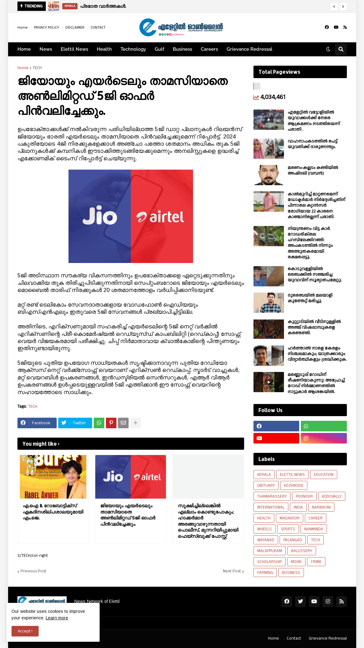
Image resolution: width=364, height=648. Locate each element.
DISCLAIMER (74, 27)
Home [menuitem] (24, 49)
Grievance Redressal (328, 638)
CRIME (316, 562)
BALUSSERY (301, 551)
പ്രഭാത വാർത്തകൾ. (103, 6)
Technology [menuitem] (133, 49)
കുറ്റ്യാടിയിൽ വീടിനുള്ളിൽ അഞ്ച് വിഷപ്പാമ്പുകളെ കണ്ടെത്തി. (314, 327)
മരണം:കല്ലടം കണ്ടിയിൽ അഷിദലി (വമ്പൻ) (313, 170)
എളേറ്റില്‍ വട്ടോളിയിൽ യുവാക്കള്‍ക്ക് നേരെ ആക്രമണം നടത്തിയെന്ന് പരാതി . (314, 121)
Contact (294, 638)
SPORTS (288, 529)
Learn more (57, 617)
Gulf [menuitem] (159, 49)
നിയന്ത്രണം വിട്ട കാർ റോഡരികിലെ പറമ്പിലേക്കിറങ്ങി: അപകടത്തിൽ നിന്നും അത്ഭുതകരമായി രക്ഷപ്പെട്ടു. (310, 243)
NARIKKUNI (321, 507)
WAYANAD (265, 540)
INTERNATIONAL (271, 507)
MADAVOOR (290, 518)
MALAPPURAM (269, 551)
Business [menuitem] (182, 49)
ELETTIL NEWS (292, 474)
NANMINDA (313, 529)
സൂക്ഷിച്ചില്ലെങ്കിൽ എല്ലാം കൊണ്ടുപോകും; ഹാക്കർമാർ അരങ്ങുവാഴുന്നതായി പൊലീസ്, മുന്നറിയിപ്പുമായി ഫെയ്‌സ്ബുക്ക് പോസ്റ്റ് (208, 521)
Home (22, 27)
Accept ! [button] (25, 631)
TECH (37, 68)
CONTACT (98, 27)
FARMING (265, 572)
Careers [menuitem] (209, 49)
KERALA (264, 474)
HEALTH (264, 518)
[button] (334, 6)
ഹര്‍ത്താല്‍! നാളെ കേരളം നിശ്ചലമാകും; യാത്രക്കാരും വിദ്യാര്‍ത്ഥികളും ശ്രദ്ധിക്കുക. (317, 354)
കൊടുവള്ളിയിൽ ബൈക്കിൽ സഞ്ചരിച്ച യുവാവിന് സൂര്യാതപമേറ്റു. (315, 274)
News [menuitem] (46, 49)
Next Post (232, 571)
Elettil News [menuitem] (74, 49)
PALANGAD (292, 540)
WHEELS (264, 529)
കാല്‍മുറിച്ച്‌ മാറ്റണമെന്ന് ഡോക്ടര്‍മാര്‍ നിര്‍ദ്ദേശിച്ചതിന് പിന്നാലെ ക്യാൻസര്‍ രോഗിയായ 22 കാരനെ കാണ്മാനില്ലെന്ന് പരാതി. (316, 205)
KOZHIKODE (294, 485)
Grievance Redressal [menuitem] (249, 49)
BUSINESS (291, 572)
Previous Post (33, 571)
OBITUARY (266, 485)
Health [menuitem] (104, 49)
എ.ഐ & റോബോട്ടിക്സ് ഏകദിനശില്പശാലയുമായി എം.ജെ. (53, 512)
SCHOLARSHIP (269, 562)
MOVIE (296, 562)
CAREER (316, 518)
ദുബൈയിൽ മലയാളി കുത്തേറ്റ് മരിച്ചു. (310, 298)
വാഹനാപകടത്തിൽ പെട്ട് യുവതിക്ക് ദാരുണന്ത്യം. (313, 144)
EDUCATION (323, 474)
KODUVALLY (332, 496)
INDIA (298, 507)
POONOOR (304, 496)
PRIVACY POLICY (46, 27)
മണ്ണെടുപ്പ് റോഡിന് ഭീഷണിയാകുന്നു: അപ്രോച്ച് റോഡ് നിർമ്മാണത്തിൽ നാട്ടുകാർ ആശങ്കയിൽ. (316, 383)
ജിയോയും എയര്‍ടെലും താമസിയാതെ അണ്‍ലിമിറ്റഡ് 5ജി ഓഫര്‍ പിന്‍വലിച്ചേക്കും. (127, 515)
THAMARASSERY (272, 496)
